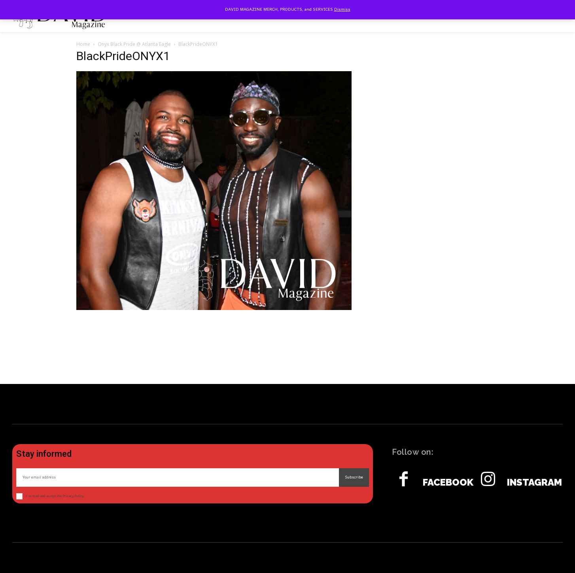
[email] (177, 477)
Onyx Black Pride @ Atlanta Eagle (134, 44)
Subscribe (354, 477)
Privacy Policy (72, 496)
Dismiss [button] (342, 9)
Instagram (534, 482)
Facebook (448, 482)
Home (83, 44)
